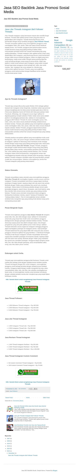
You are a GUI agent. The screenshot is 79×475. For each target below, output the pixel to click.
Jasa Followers (13, 391)
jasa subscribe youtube (67, 58)
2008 (8, 441)
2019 (8, 446)
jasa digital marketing (59, 51)
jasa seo (66, 54)
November (11, 453)
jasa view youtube (60, 60)
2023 (8, 451)
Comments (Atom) (18, 400)
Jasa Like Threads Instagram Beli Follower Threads (28, 416)
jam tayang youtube (66, 49)
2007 (8, 438)
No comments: (22, 388)
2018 (8, 443)
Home (27, 397)
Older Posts (46, 397)
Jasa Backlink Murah (62, 33)
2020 (8, 448)
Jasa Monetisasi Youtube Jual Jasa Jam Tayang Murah (29, 425)
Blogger (55, 470)
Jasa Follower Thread (41, 41)
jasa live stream (64, 52)
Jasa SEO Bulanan (61, 31)
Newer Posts (9, 397)
